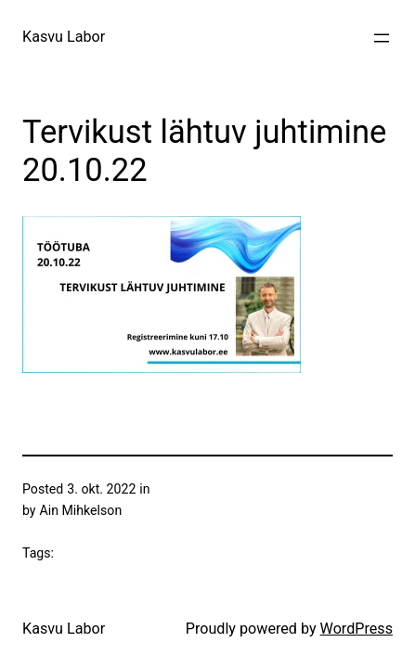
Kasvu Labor (63, 36)
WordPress (356, 628)
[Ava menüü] (381, 38)
